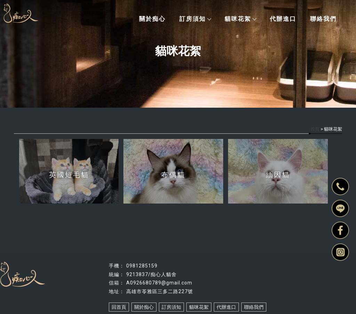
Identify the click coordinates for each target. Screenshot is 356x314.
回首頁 (119, 307)
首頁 (314, 129)
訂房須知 (195, 18)
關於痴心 (152, 18)
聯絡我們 (323, 18)
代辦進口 (283, 18)
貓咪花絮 (240, 18)
